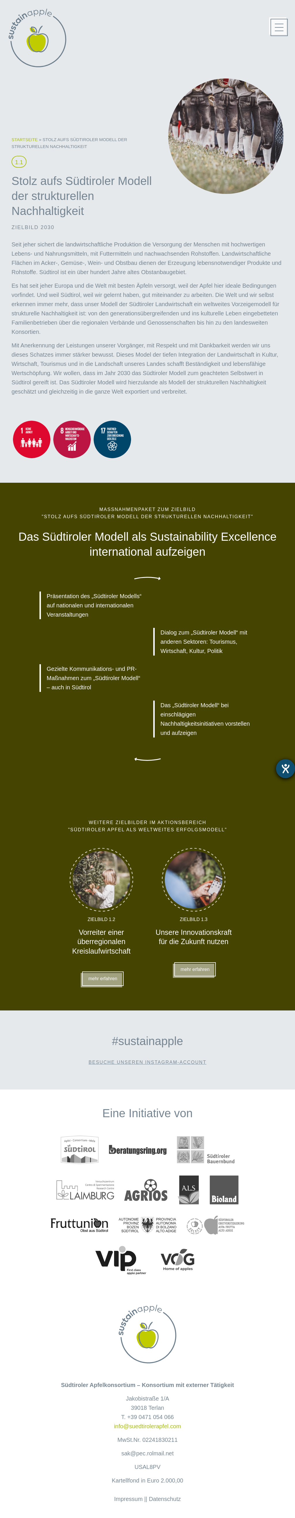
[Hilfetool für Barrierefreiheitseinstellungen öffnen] (285, 768)
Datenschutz (165, 1499)
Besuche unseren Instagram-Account (148, 1062)
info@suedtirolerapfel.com (147, 1426)
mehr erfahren (103, 978)
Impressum (128, 1499)
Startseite (25, 139)
